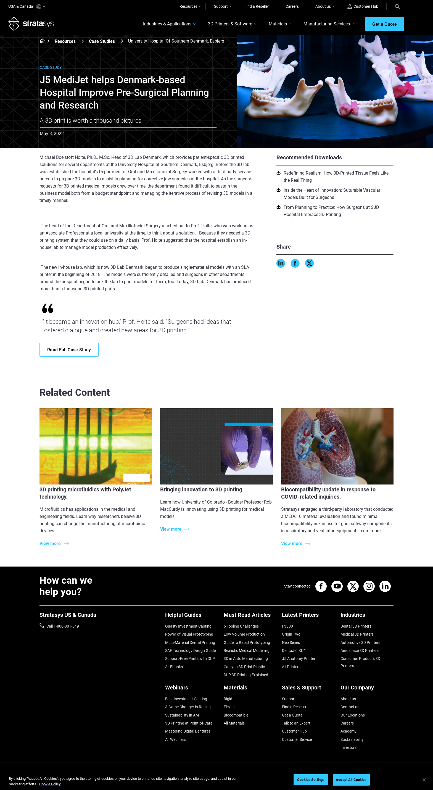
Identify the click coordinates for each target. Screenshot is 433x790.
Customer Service (297, 739)
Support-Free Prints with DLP (190, 658)
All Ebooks (174, 667)
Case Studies (102, 41)
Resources (188, 6)
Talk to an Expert (296, 723)
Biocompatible (236, 715)
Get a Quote (292, 715)
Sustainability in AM (182, 715)
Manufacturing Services (326, 24)
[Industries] (367, 617)
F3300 (287, 626)
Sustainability (352, 739)
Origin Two (291, 634)
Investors (348, 747)
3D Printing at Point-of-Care (188, 723)
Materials (278, 24)
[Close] (424, 780)
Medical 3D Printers (357, 634)
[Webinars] (191, 689)
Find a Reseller (256, 6)
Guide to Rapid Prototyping (247, 642)
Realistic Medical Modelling (247, 650)
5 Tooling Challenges (241, 626)
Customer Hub (362, 6)
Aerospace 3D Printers (359, 650)
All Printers (291, 667)
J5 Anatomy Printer (298, 658)
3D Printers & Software (230, 24)
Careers (292, 6)
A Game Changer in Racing (188, 707)
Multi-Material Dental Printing (190, 642)
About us (323, 6)
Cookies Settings (310, 780)
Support (221, 6)
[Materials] (250, 689)
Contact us (349, 707)
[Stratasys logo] (31, 24)
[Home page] (40, 41)
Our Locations (352, 715)
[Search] (397, 6)
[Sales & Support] (308, 689)
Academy (348, 731)
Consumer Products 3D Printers (360, 662)
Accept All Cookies (351, 780)
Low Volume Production (244, 634)
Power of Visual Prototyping (189, 634)
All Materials (234, 723)
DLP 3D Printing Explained (246, 675)
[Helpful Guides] (191, 617)
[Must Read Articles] (250, 617)
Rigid (228, 699)
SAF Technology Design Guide (190, 650)
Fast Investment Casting (186, 699)
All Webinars (175, 739)
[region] (216, 780)
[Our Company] (367, 689)
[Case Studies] (122, 41)
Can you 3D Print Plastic (244, 667)
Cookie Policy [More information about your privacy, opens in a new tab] (50, 784)
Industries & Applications (167, 24)
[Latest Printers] (308, 617)
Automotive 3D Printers (360, 642)
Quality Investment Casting (188, 626)
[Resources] (83, 41)
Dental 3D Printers (355, 626)
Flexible (230, 707)
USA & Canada (26, 6)
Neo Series (291, 642)
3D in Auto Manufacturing (246, 658)
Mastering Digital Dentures (187, 731)
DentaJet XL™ (294, 650)
